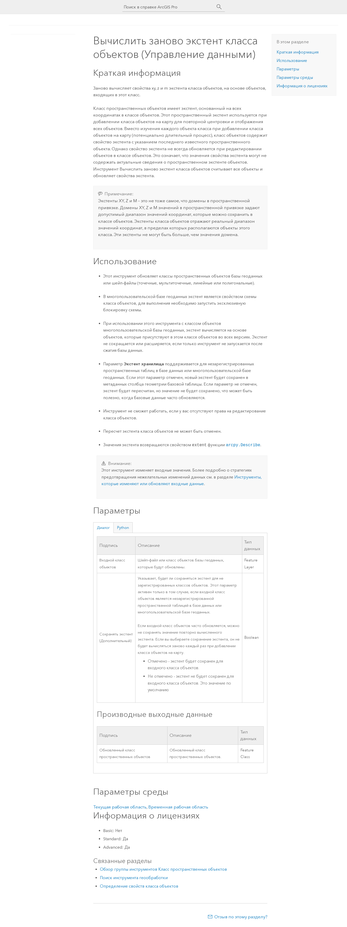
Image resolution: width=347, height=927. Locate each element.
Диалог (103, 527)
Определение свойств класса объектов (139, 886)
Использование (292, 60)
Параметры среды (295, 77)
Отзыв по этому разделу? (240, 916)
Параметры (288, 69)
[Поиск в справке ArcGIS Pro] (168, 7)
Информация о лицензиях (302, 85)
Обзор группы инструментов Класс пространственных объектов (163, 869)
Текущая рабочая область (119, 806)
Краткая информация (298, 52)
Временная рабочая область (178, 806)
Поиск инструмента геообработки (134, 877)
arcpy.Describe (243, 445)
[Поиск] (219, 6)
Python (123, 527)
